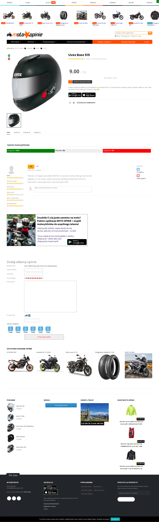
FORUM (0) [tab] (26, 132)
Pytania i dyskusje (128, 42)
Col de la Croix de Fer (92, 423)
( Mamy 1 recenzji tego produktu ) (96, 59)
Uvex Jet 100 (20, 406)
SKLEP (131, 2)
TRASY (74, 2)
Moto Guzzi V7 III (47, 23)
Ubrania (30, 42)
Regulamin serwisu (50, 506)
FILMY (28, 2)
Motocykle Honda (86, 486)
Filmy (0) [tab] (17, 132)
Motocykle (15, 42)
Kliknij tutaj (27, 492)
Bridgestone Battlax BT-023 (104, 352)
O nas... (46, 509)
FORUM (112, 2)
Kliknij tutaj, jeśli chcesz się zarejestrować (43, 266)
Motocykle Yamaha (86, 490)
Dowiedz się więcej (103, 519)
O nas (147, 42)
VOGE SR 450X (83, 23)
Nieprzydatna (141, 176)
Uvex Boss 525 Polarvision (25, 426)
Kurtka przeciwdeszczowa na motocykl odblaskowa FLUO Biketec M (131, 424)
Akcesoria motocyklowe (76, 42)
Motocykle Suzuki (99, 490)
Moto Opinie (19, 48)
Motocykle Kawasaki (86, 494)
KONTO (149, 2)
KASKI (37, 48)
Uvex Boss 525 (21, 447)
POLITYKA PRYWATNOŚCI (51, 504)
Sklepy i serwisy (104, 42)
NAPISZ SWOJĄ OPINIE (82, 82)
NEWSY (10, 2)
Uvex (44, 48)
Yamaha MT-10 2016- (43, 352)
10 (43, 278)
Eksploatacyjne (49, 42)
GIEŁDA (93, 2)
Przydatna (140, 170)
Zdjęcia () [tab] (37, 132)
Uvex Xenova (20, 437)
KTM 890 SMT (10, 23)
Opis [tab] (8, 132)
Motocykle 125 (98, 486)
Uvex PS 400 (20, 416)
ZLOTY (51, 2)
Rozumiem (115, 519)
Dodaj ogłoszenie (61, 405)
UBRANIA (29, 48)
